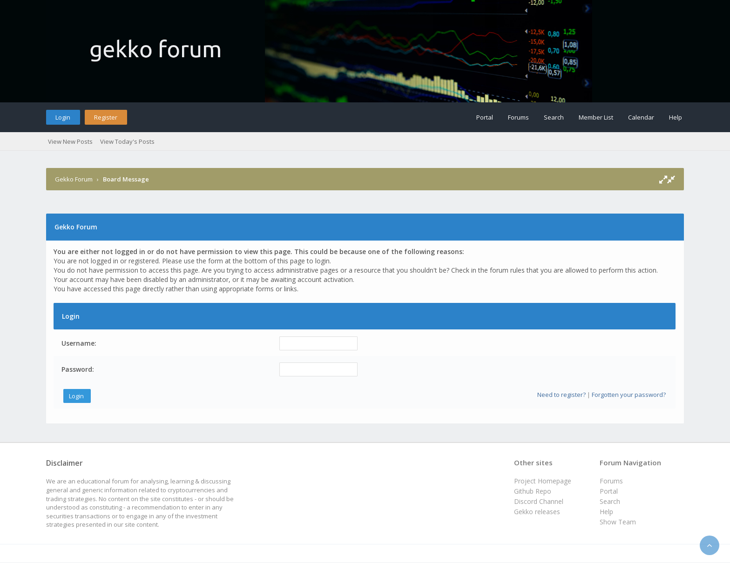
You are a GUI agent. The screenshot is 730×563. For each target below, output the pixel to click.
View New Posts (70, 141)
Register (105, 117)
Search (554, 117)
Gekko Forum (74, 179)
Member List (596, 117)
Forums (518, 117)
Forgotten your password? (629, 394)
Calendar (641, 117)
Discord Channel (538, 501)
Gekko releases (537, 511)
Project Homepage (542, 480)
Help (675, 117)
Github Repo (532, 491)
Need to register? (561, 394)
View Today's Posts (127, 141)
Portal (484, 117)
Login (62, 117)
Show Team (618, 521)
